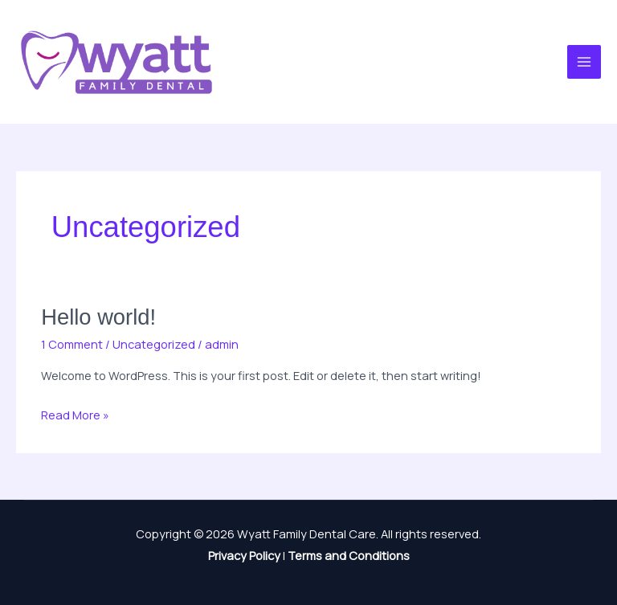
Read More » (75, 413)
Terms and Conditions (349, 555)
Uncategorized (153, 344)
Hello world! (98, 317)
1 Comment (72, 344)
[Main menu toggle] (584, 62)
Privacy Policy (244, 555)
